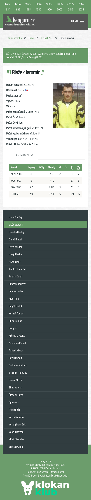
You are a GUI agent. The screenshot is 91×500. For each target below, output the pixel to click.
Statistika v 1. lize (25, 154)
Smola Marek (15, 380)
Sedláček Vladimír (18, 365)
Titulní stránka (14, 38)
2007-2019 (70, 7)
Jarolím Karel (15, 276)
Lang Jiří (13, 328)
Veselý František (17, 424)
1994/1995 (46, 38)
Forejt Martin (15, 254)
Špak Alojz (14, 402)
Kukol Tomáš (15, 321)
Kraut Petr (14, 298)
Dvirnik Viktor (15, 247)
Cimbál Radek (15, 239)
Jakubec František (18, 269)
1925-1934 (8, 7)
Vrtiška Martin (16, 446)
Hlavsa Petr (14, 261)
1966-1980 (39, 7)
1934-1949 (18, 7)
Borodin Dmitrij (16, 232)
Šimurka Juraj (15, 387)
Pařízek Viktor (16, 350)
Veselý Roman (16, 432)
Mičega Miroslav (17, 335)
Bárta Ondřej (15, 217)
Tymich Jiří (14, 409)
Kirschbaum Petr (17, 284)
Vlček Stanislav (16, 439)
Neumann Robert (17, 343)
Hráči (31, 38)
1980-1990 (49, 7)
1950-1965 (28, 7)
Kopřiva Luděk (16, 291)
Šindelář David (16, 395)
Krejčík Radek (15, 306)
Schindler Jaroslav (18, 372)
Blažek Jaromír (16, 224)
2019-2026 (81, 7)
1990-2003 (60, 7)
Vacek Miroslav (16, 417)
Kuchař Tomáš (16, 313)
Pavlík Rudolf (15, 358)
